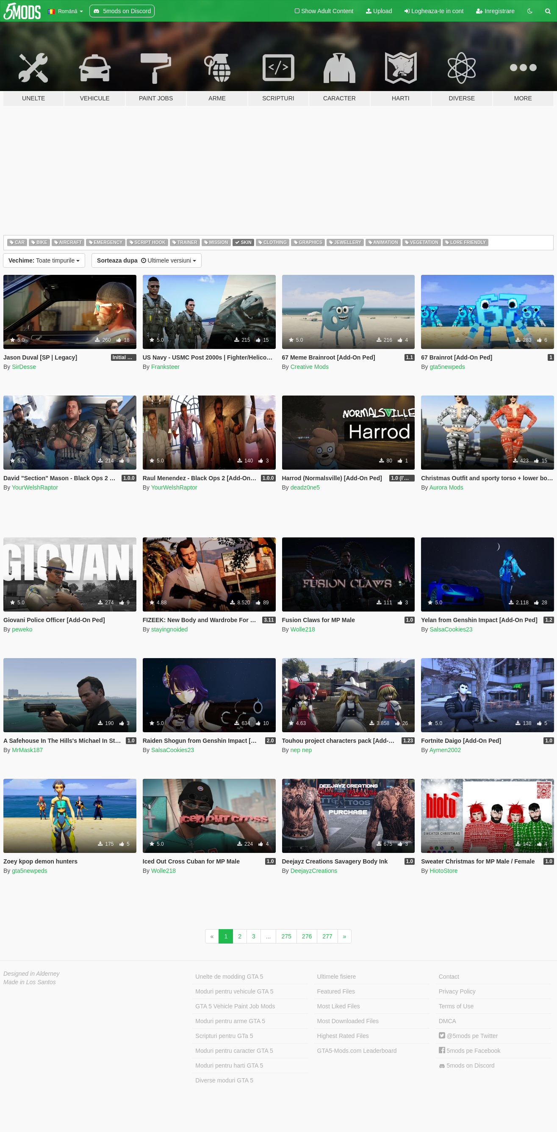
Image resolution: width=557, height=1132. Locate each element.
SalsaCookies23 (451, 629)
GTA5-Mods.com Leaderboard (357, 1050)
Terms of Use (456, 1006)
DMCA (447, 1021)
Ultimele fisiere (336, 976)
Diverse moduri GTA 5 (224, 1080)
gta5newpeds (447, 366)
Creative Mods (310, 366)
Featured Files (336, 991)
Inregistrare (495, 11)
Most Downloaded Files (348, 1021)
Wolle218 (303, 629)
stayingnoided (169, 629)
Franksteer (165, 366)
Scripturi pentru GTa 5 (224, 1035)
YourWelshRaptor (35, 487)
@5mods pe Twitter (468, 1036)
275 (286, 936)
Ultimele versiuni (146, 260)
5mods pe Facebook (470, 1051)
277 (327, 936)
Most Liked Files (338, 1006)
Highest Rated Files (343, 1035)
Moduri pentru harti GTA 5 (229, 1065)
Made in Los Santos (29, 982)
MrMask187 (27, 750)
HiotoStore (443, 870)
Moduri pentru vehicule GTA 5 (234, 991)
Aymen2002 (445, 750)
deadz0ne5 (305, 487)
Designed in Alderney (31, 973)
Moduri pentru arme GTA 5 (230, 1021)
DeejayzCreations (314, 870)
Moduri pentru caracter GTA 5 (234, 1050)
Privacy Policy (457, 991)
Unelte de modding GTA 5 (229, 976)
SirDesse (24, 366)
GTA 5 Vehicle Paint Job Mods (235, 1006)
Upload (379, 11)
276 (307, 936)
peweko (22, 629)
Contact (449, 976)
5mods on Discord (467, 1065)
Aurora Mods (446, 487)
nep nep (301, 750)
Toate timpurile (44, 260)
